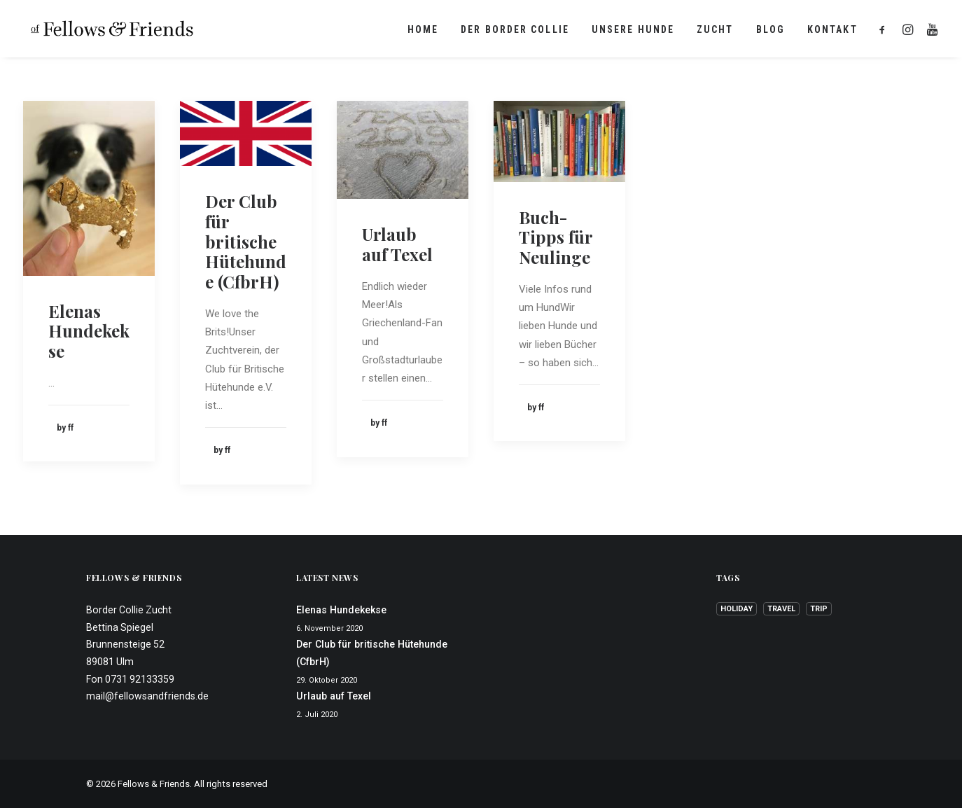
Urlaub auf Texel (397, 244)
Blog (770, 30)
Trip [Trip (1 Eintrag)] (819, 608)
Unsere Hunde (633, 30)
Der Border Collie (515, 30)
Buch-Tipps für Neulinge (555, 237)
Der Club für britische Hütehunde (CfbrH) (245, 241)
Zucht (715, 30)
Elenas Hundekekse (89, 331)
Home (422, 30)
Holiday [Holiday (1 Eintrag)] (736, 608)
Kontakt (832, 30)
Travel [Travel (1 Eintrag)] (781, 608)
